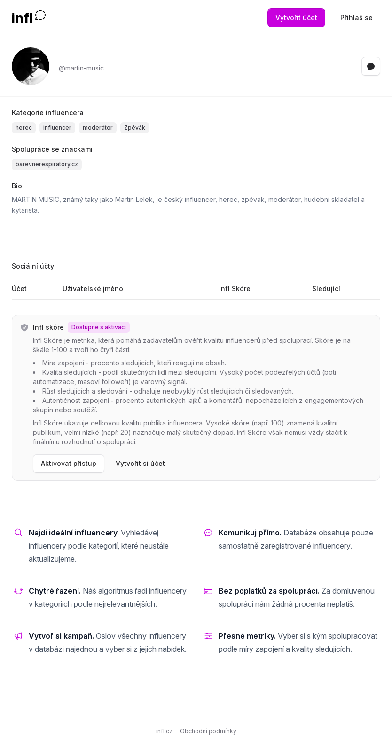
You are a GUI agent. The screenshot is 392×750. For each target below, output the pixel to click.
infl (22, 17)
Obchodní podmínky (208, 731)
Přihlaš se (356, 18)
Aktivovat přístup (68, 463)
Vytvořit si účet (140, 463)
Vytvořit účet (296, 18)
